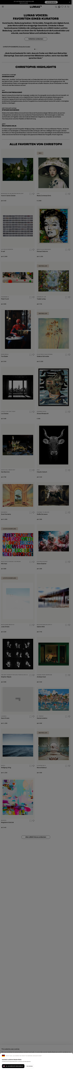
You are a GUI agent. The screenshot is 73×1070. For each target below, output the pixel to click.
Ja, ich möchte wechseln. (13, 1066)
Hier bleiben (29, 1066)
